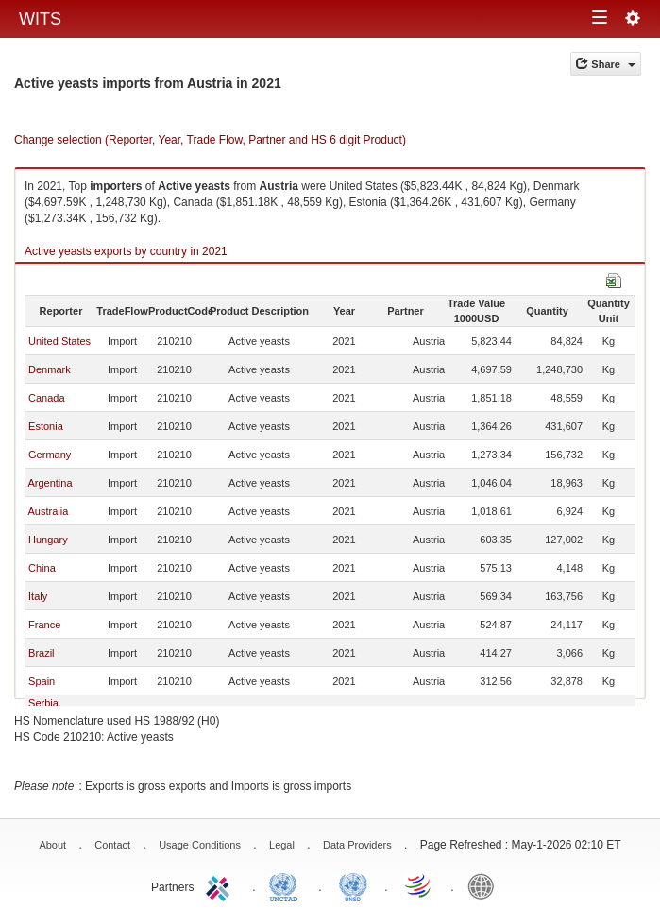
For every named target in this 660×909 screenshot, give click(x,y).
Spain (41, 681)
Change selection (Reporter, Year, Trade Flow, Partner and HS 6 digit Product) (210, 139)
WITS (40, 18)
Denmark (49, 369)
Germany (49, 454)
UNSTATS (353, 885)
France (44, 624)
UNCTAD (287, 885)
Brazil (41, 653)
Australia (47, 511)
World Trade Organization (419, 885)
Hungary (48, 539)
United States (59, 341)
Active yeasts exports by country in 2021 (126, 251)
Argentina (49, 483)
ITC (221, 885)
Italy (37, 596)
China (42, 568)
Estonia (45, 426)
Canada (46, 397)
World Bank (485, 885)
